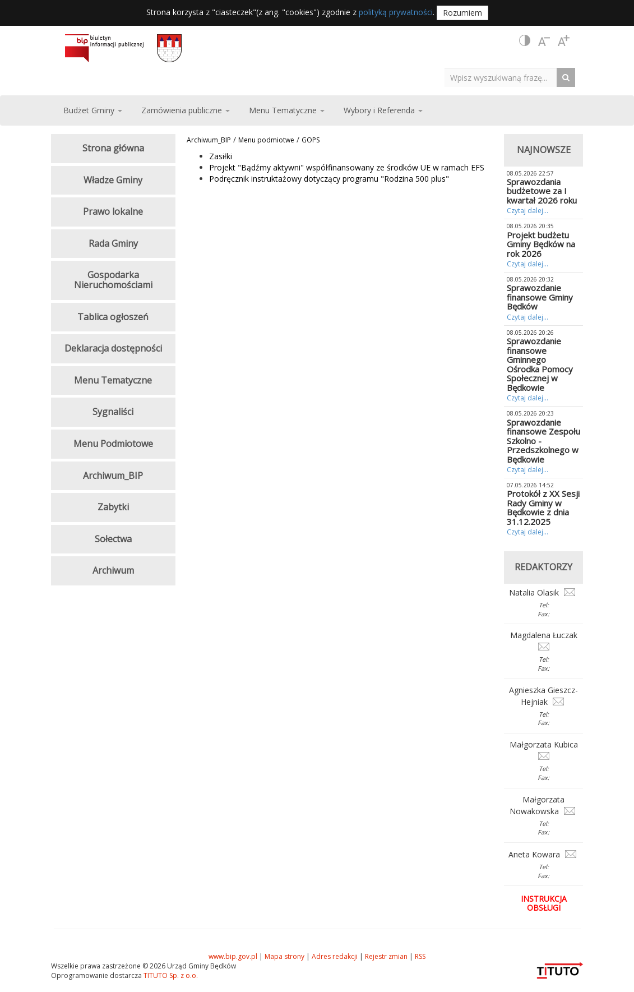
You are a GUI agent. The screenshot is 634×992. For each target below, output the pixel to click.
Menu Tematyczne (113, 380)
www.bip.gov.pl (233, 956)
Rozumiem (462, 12)
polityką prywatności (396, 12)
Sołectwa (113, 539)
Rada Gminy (113, 243)
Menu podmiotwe (266, 140)
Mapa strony (284, 956)
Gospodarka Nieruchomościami (113, 280)
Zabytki (113, 507)
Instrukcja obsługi (544, 902)
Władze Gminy (113, 180)
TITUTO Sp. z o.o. (170, 975)
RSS (420, 956)
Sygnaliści (112, 411)
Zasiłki (220, 156)
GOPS (311, 140)
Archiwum (113, 570)
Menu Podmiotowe (113, 443)
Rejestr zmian (386, 956)
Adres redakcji (335, 956)
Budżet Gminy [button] (92, 110)
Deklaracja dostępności (113, 348)
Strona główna (113, 148)
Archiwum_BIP (209, 140)
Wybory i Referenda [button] (383, 110)
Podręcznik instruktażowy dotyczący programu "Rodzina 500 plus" (329, 178)
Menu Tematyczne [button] (287, 110)
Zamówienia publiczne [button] (185, 110)
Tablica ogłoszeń (113, 317)
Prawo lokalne (113, 211)
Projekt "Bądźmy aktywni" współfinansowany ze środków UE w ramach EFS (346, 167)
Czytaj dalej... (527, 210)
